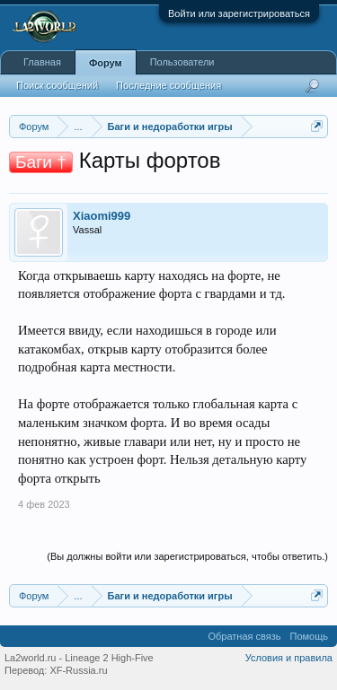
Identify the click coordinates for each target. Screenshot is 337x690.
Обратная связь (244, 636)
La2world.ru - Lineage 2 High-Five (79, 657)
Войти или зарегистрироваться (239, 13)
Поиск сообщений (57, 85)
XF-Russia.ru (78, 670)
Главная (42, 62)
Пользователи (182, 62)
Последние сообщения (168, 85)
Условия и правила (289, 657)
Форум (105, 62)
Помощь (309, 636)
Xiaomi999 (101, 216)
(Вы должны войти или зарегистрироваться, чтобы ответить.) (187, 556)
